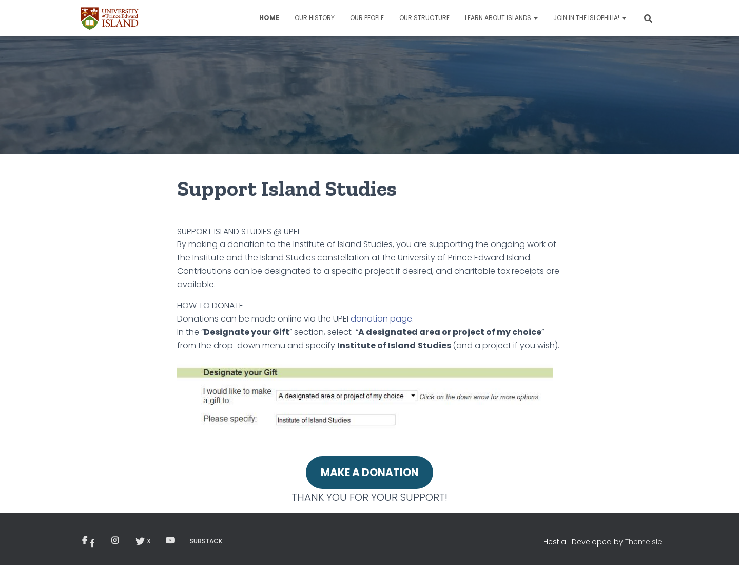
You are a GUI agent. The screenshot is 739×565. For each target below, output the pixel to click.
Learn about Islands (501, 17)
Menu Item (92, 543)
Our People (367, 17)
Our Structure (424, 17)
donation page (381, 319)
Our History (315, 17)
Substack (206, 541)
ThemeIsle (643, 542)
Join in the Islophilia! (589, 17)
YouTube (170, 541)
